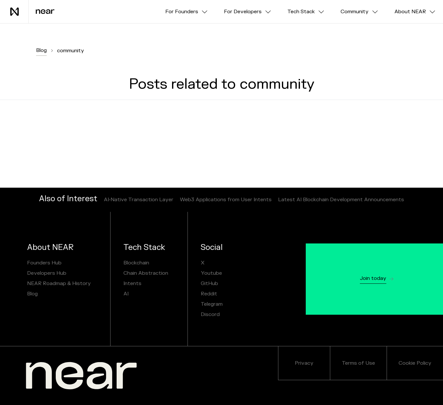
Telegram (212, 304)
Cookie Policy (415, 363)
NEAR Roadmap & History (59, 283)
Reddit (209, 294)
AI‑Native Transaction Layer (138, 199)
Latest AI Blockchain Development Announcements (341, 199)
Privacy (304, 363)
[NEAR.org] (81, 376)
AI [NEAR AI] (126, 294)
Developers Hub (46, 273)
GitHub (209, 283)
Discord (210, 314)
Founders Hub (44, 263)
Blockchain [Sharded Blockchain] (136, 263)
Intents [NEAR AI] (132, 283)
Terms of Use (358, 363)
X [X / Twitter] (203, 263)
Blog (41, 50)
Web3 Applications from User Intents (226, 199)
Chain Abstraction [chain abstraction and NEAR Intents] (145, 273)
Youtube (211, 273)
